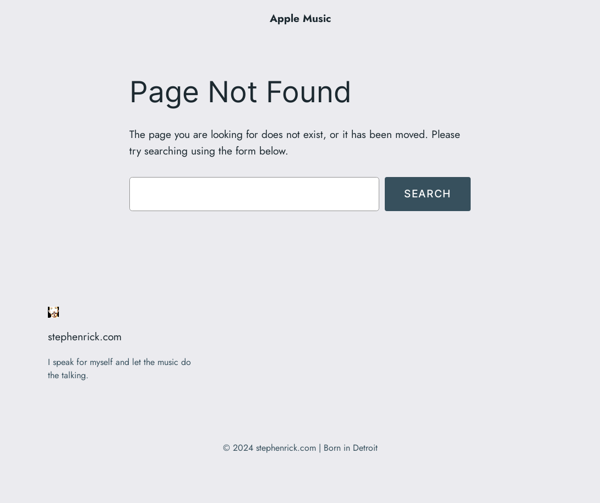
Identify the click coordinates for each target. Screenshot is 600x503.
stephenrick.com (85, 336)
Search (427, 193)
